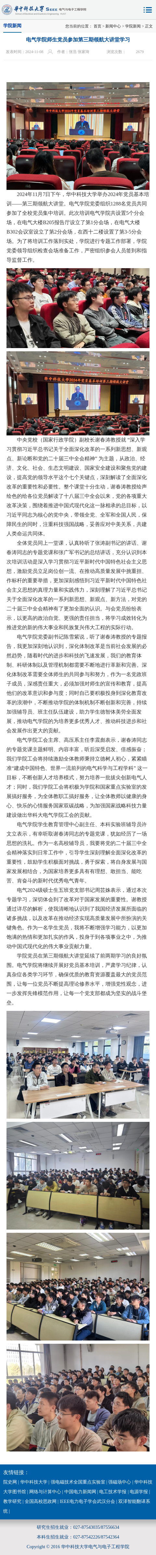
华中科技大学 (33, 1482)
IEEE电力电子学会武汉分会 (87, 1501)
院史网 (10, 1482)
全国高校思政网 (41, 1501)
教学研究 (12, 1501)
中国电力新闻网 (80, 1491)
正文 (149, 26)
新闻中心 (113, 26)
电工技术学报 (112, 1491)
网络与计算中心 (45, 1491)
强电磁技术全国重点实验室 (78, 1482)
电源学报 (139, 1491)
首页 (97, 26)
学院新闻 (133, 26)
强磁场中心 (119, 1482)
